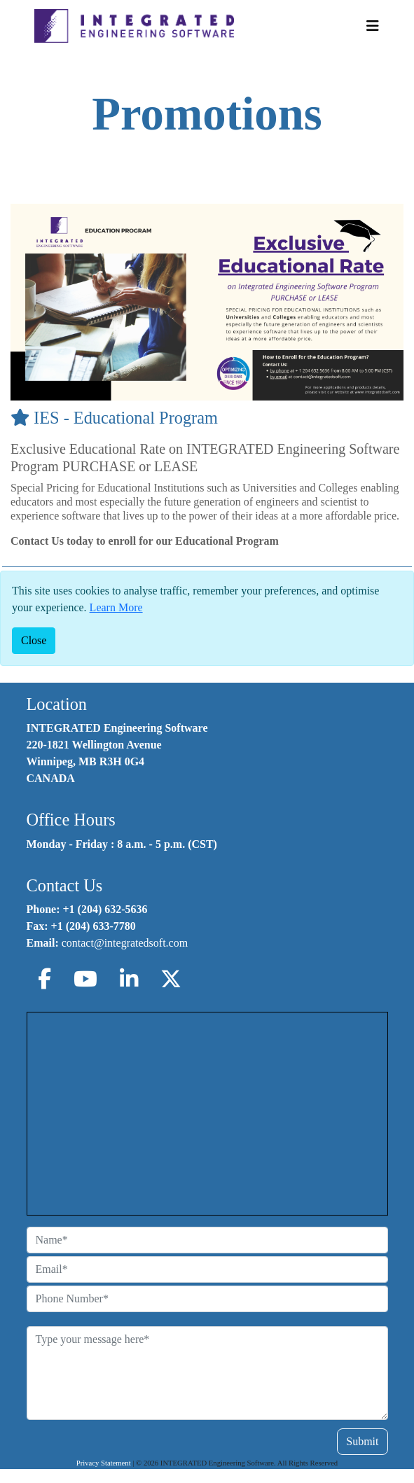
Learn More (116, 607)
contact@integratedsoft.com (125, 943)
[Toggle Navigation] (372, 25)
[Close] (33, 640)
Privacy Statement (103, 1463)
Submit (362, 1441)
